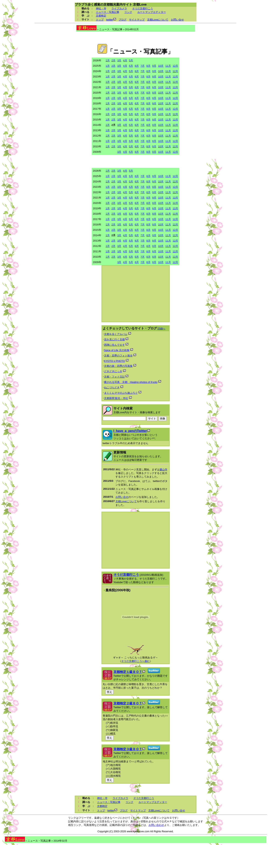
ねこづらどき (112, 387)
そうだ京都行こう (142, 8)
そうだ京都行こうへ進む (135, 661)
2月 (113, 60)
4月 (125, 60)
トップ (100, 19)
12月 (175, 65)
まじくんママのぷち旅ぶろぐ (121, 392)
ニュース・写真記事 (107, 12)
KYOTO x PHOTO (114, 360)
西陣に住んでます (114, 344)
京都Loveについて (157, 19)
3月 (119, 60)
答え (109, 691)
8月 (148, 65)
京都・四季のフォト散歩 (118, 355)
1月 (108, 60)
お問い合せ (177, 19)
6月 (137, 65)
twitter (109, 19)
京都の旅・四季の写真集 (118, 365)
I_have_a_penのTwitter (130, 431)
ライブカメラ (119, 8)
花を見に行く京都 (114, 339)
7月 (143, 65)
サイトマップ (137, 19)
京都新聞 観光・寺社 (116, 398)
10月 (161, 65)
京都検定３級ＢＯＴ (127, 749)
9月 (154, 65)
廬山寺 (163, 469)
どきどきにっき (113, 371)
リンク (128, 12)
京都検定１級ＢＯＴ (127, 672)
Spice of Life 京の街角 (116, 350)
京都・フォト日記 (114, 376)
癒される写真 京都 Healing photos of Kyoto (131, 382)
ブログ (122, 19)
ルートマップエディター (151, 12)
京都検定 (101, 15)
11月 (168, 65)
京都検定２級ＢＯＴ (127, 703)
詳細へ (161, 328)
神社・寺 (101, 8)
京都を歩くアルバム (115, 334)
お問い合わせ (156, 824)
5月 (131, 60)
